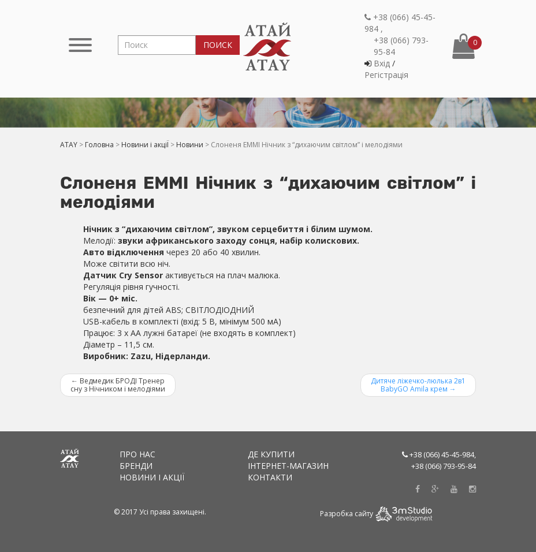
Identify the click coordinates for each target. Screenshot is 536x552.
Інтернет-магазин (288, 465)
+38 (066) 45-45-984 (442, 454)
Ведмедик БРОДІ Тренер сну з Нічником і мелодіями (117, 385)
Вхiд (382, 63)
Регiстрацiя (386, 74)
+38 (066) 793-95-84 (401, 46)
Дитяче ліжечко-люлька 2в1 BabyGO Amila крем (418, 385)
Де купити (271, 454)
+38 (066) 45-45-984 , (400, 23)
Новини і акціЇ (152, 477)
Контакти (270, 477)
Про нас (137, 454)
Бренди (136, 465)
